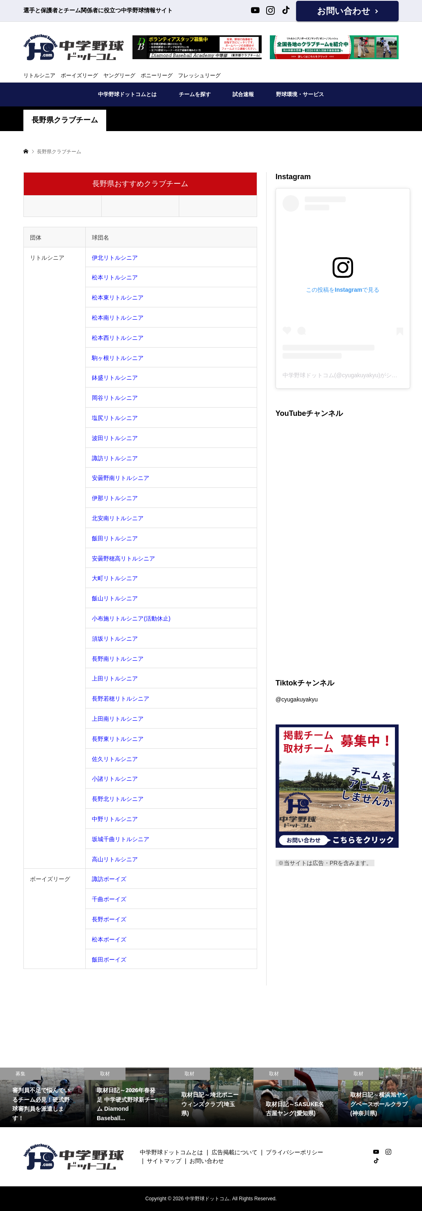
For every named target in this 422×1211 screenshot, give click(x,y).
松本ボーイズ (109, 939)
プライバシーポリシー (294, 1152)
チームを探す (195, 94)
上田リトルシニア (115, 678)
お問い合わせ (343, 11)
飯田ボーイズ (109, 959)
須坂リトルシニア (115, 638)
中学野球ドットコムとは (127, 94)
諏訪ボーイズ (109, 879)
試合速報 (243, 94)
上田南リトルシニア (118, 718)
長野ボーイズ (109, 919)
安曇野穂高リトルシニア (123, 558)
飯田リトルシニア (115, 538)
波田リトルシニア (115, 438)
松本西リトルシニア (118, 337)
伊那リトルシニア (115, 498)
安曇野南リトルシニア (120, 478)
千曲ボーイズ (109, 899)
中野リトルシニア (115, 819)
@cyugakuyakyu (297, 699)
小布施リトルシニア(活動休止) (131, 618)
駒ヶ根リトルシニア (118, 358)
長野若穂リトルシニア (120, 698)
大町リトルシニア (115, 578)
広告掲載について (235, 1152)
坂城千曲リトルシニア (120, 839)
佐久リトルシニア (115, 759)
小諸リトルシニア (115, 778)
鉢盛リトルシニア (115, 377)
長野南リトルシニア (118, 658)
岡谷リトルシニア (115, 397)
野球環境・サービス (300, 94)
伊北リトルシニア (115, 257)
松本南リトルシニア (118, 317)
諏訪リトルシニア (115, 458)
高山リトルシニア (115, 859)
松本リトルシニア (115, 277)
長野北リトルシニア (118, 799)
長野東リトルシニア (118, 739)
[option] (42, 1097)
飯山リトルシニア (115, 598)
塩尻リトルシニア (115, 418)
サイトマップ (164, 1161)
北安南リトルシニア (118, 518)
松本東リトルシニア (118, 297)
